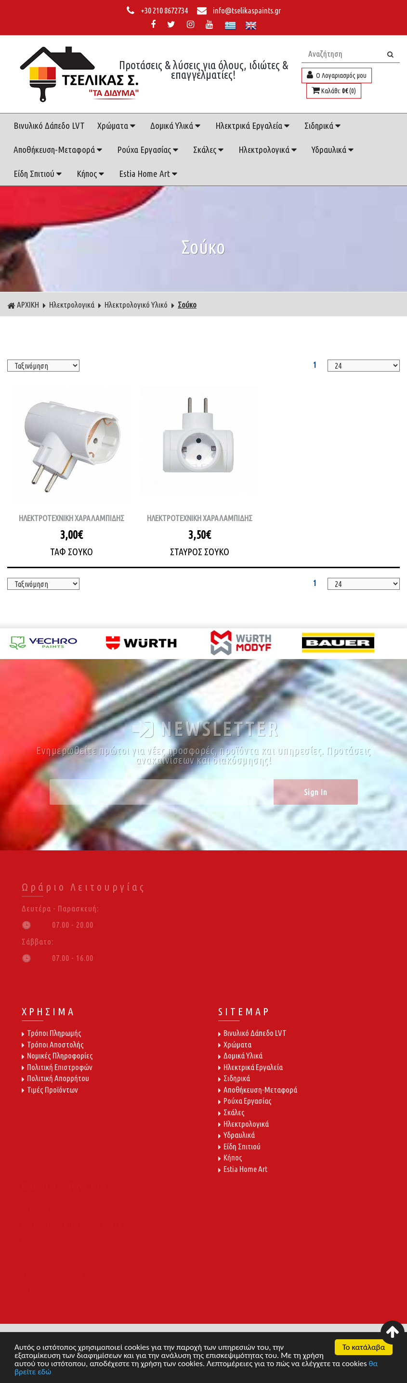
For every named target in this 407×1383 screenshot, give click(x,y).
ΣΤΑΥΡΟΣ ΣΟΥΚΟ (199, 551)
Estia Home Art (149, 173)
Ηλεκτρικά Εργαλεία (253, 125)
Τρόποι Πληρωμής (51, 1032)
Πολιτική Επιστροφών (57, 1067)
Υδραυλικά (334, 149)
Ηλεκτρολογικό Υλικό (136, 304)
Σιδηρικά (323, 125)
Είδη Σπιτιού (38, 173)
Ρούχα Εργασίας (149, 149)
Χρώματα (117, 125)
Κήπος (91, 173)
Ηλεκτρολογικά (268, 149)
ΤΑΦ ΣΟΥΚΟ (71, 551)
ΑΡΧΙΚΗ (23, 305)
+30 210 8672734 (158, 10)
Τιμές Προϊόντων (50, 1089)
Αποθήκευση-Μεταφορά (59, 149)
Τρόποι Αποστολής (53, 1044)
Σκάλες (209, 149)
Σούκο (187, 304)
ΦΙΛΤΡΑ (203, 345)
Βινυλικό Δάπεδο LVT (49, 125)
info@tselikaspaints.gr (239, 10)
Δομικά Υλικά (176, 125)
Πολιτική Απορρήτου (55, 1078)
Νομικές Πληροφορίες (57, 1055)
